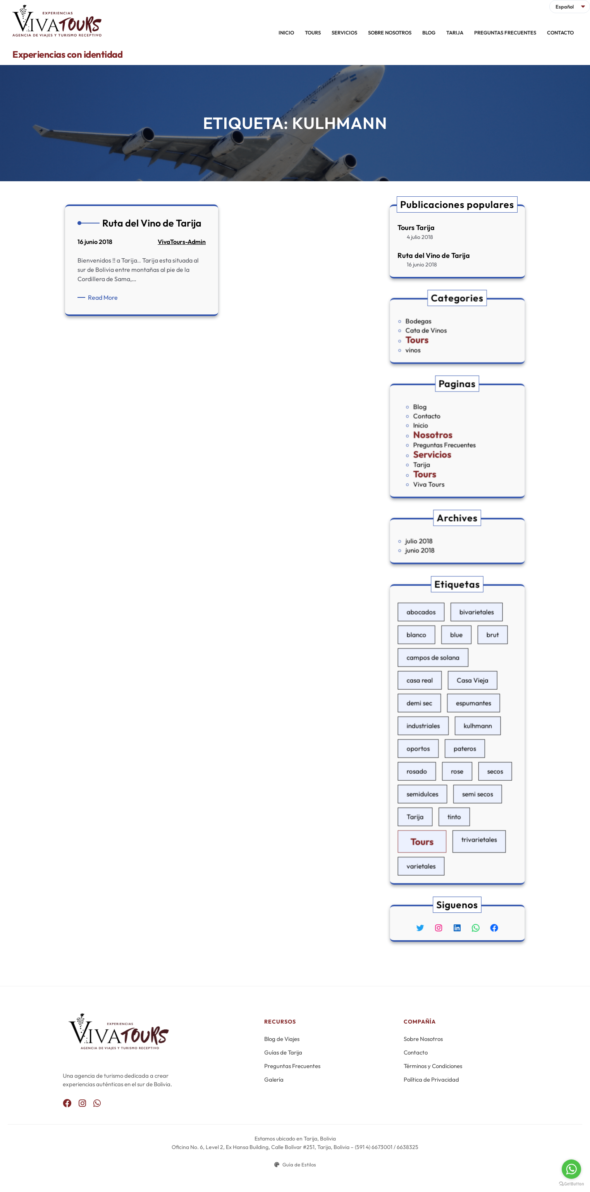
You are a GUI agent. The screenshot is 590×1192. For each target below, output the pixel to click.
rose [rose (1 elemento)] (457, 756)
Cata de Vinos (438, 330)
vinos (430, 342)
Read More (104, 297)
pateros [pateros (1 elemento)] (462, 742)
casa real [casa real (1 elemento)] (434, 701)
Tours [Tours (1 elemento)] (435, 800)
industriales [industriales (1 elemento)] (436, 729)
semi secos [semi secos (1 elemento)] (469, 770)
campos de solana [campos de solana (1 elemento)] (442, 687)
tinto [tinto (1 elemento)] (455, 784)
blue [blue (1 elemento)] (457, 673)
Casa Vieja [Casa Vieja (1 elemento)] (466, 701)
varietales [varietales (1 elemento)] (435, 815)
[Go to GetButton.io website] (571, 1184)
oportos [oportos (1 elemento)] (433, 742)
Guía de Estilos (295, 1164)
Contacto (438, 425)
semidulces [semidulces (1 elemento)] (436, 770)
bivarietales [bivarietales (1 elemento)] (469, 659)
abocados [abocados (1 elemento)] (435, 659)
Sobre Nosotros (423, 1039)
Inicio (434, 431)
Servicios (442, 448)
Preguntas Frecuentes (449, 443)
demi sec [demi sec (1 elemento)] (434, 715)
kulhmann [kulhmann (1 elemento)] (470, 729)
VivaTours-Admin (181, 242)
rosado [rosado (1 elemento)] (432, 756)
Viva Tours (439, 467)
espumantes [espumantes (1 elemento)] (467, 715)
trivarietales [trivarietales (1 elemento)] (471, 798)
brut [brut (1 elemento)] (479, 673)
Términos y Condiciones (433, 1066)
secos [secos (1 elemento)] (480, 756)
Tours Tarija (416, 227)
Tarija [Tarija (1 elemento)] (431, 784)
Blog (434, 420)
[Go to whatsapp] (571, 1169)
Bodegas (433, 324)
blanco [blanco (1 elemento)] (432, 673)
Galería (274, 1079)
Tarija (435, 455)
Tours (432, 336)
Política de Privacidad (431, 1079)
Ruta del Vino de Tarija (434, 255)
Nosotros (442, 436)
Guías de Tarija (283, 1052)
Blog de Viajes (281, 1039)
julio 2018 (433, 540)
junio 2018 (434, 546)
